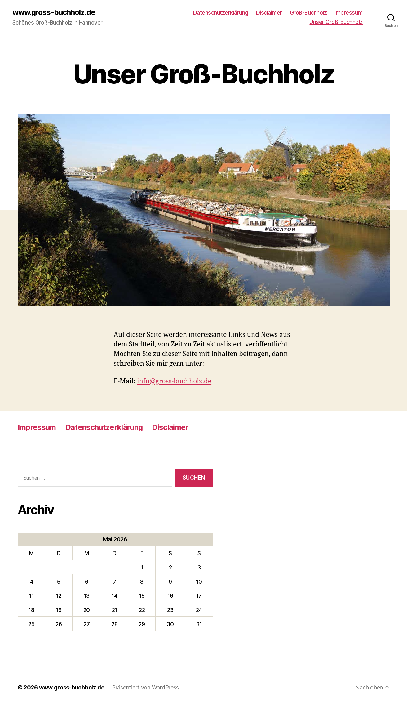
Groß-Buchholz (308, 12)
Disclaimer (269, 12)
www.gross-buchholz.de (53, 12)
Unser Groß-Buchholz (336, 22)
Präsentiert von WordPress (145, 687)
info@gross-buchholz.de (174, 381)
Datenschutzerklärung (220, 12)
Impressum (348, 12)
